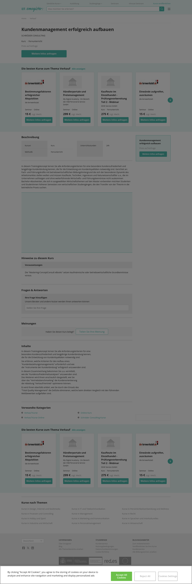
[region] (96, 575)
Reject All (145, 576)
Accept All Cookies (121, 576)
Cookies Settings (167, 576)
